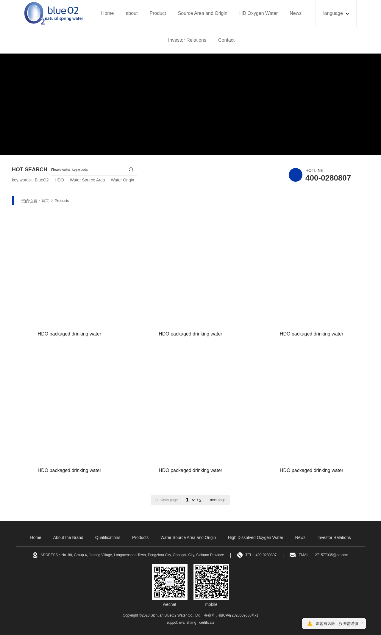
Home (107, 13)
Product (157, 13)
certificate (206, 622)
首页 (45, 201)
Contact (226, 40)
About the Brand (68, 537)
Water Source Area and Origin (188, 537)
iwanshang (187, 622)
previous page (166, 500)
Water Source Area (87, 180)
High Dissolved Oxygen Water (255, 537)
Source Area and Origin (202, 13)
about (132, 13)
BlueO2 (42, 180)
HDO (59, 180)
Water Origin (122, 180)
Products (62, 201)
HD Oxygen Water (258, 13)
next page (218, 500)
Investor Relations (187, 40)
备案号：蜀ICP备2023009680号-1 (231, 615)
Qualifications (107, 537)
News (296, 13)
